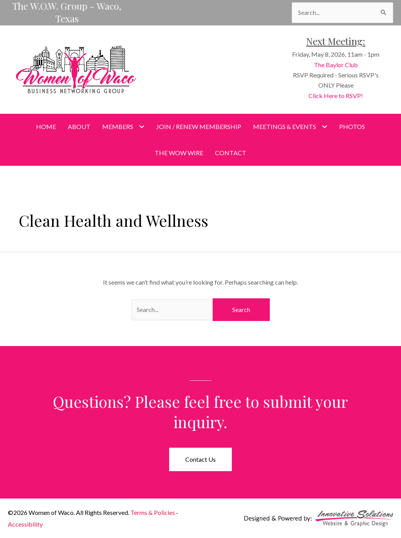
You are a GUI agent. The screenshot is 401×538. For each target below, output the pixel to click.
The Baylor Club (337, 64)
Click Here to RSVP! (338, 95)
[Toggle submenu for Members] (141, 127)
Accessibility (25, 524)
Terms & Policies (152, 512)
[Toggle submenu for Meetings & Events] (324, 127)
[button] (200, 459)
